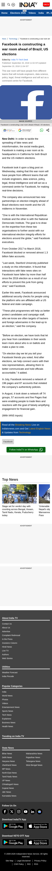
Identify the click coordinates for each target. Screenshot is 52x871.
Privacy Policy (40, 861)
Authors (5, 654)
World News (7, 696)
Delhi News (7, 757)
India (41, 13)
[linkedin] (32, 811)
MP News (6, 769)
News (4, 39)
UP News (6, 780)
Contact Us (7, 624)
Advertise (6, 631)
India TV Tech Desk (19, 60)
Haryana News (8, 761)
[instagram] (18, 811)
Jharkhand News (9, 765)
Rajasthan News (33, 757)
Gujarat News (8, 788)
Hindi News (7, 647)
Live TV (5, 651)
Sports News (7, 711)
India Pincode (8, 676)
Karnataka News (9, 796)
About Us (6, 628)
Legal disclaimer (24, 861)
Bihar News (7, 753)
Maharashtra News (34, 753)
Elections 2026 (18, 13)
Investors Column (9, 643)
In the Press (7, 639)
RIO (29, 864)
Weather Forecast (9, 672)
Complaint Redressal (11, 635)
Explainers (6, 719)
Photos (5, 699)
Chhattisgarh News (10, 784)
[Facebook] (5, 811)
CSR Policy (19, 864)
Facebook (8, 441)
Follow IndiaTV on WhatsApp (26, 449)
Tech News (7, 715)
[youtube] (25, 811)
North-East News (9, 773)
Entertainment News (11, 707)
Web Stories (7, 658)
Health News (7, 726)
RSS (36, 864)
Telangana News (33, 761)
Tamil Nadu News (9, 777)
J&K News (6, 792)
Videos (32, 13)
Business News (8, 722)
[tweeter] (12, 811)
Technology (13, 39)
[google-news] (39, 811)
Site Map (9, 861)
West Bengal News (34, 765)
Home (4, 13)
